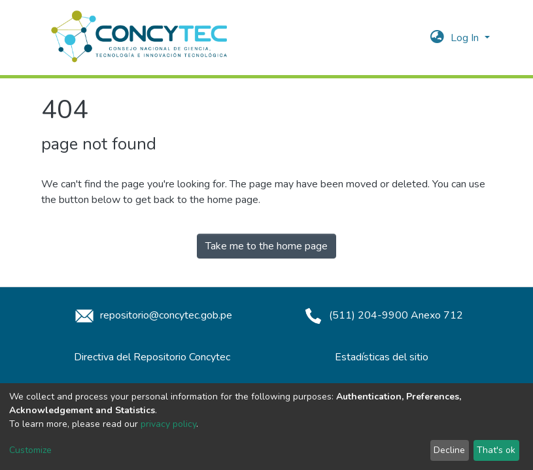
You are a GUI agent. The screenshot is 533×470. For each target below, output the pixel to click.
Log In (466, 38)
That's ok (496, 450)
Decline (449, 450)
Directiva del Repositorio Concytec (152, 357)
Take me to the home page (266, 246)
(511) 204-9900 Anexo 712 (381, 315)
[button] (437, 38)
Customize (30, 450)
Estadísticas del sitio (381, 357)
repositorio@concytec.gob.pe (151, 315)
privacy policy (168, 424)
